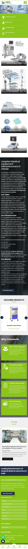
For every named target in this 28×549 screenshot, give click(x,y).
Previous (1, 317)
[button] (2, 9)
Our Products (5, 507)
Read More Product (14, 328)
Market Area (5, 519)
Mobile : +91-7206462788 (8, 539)
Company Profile (6, 504)
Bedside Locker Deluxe (14, 325)
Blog (3, 510)
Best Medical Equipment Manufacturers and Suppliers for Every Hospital (14, 447)
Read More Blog (7, 459)
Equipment (5, 527)
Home (4, 501)
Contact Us (5, 513)
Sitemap (4, 516)
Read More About (8, 290)
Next (26, 317)
